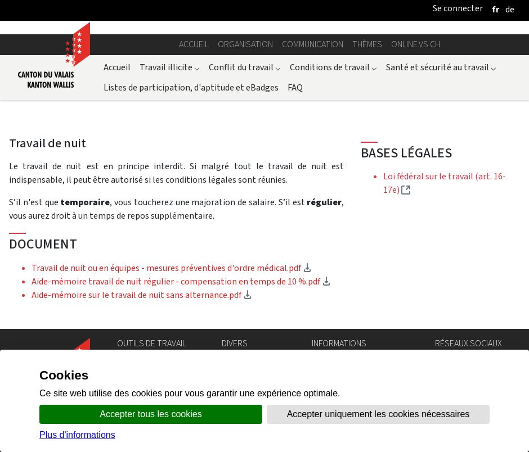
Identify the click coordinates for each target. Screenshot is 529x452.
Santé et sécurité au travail (441, 67)
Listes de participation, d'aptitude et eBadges (191, 87)
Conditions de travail (333, 67)
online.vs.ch (415, 44)
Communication (312, 44)
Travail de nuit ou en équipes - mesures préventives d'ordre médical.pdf (172, 268)
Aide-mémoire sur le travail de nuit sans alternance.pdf (142, 295)
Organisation (245, 44)
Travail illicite (170, 67)
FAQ (295, 87)
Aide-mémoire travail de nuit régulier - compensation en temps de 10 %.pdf (181, 281)
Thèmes (367, 44)
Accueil (194, 44)
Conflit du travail (245, 67)
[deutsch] (509, 9)
